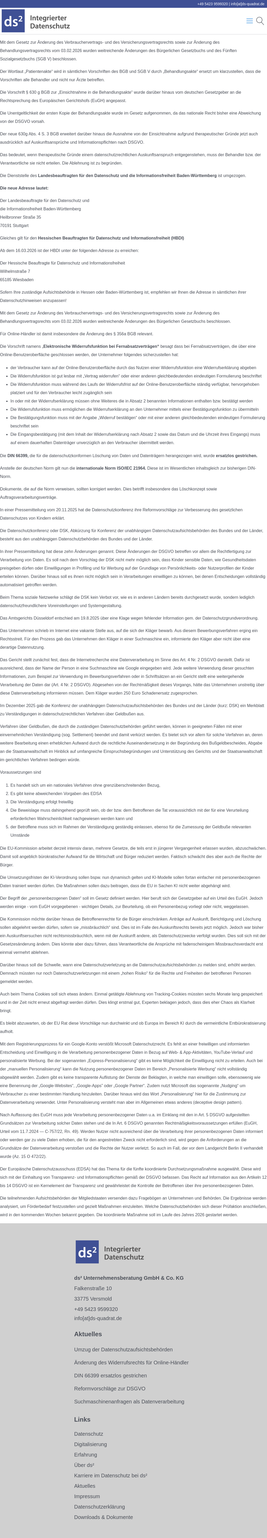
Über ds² (84, 1465)
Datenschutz (88, 1434)
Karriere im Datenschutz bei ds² (110, 1475)
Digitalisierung (90, 1444)
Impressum (87, 1496)
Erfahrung (85, 1455)
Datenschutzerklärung (99, 1507)
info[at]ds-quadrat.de (247, 4)
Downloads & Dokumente (103, 1517)
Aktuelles (84, 1486)
